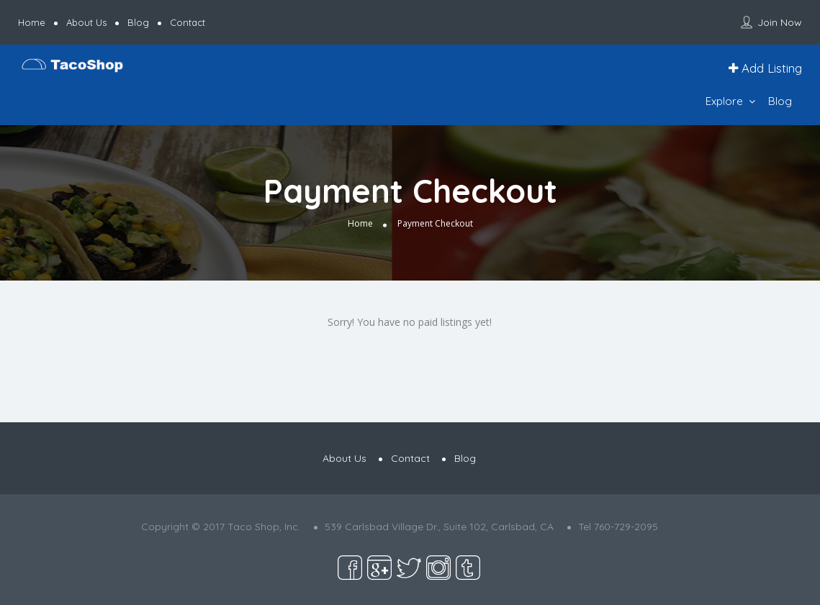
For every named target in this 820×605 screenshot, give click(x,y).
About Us (86, 22)
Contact (187, 22)
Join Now (779, 22)
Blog (138, 22)
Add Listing (765, 68)
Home (31, 22)
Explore (724, 101)
